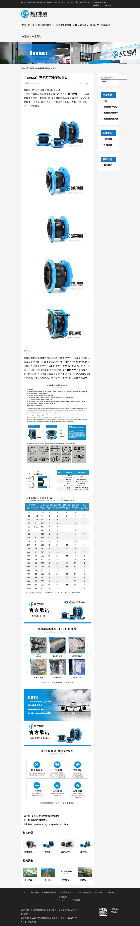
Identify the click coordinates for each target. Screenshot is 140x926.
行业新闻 (108, 145)
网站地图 (32, 922)
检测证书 (94, 25)
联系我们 (36, 36)
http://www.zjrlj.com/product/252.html (50, 824)
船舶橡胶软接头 (46, 25)
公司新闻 (26, 36)
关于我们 (32, 25)
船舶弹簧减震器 (63, 25)
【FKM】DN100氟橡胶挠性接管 (45, 816)
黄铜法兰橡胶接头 (39, 820)
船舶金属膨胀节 (81, 25)
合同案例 (105, 25)
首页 (24, 25)
